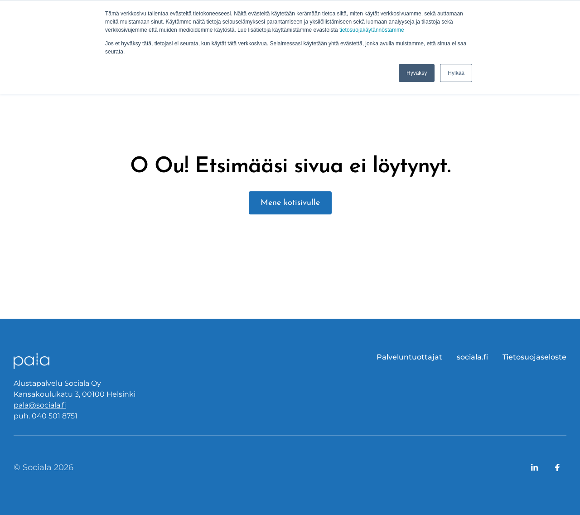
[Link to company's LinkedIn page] (535, 467)
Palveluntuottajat (409, 357)
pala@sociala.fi (40, 405)
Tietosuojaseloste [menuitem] (534, 357)
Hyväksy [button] (416, 73)
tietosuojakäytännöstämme (371, 30)
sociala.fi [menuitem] (472, 357)
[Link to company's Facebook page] (557, 467)
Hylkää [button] (456, 73)
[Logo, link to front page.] (32, 361)
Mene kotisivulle (290, 203)
